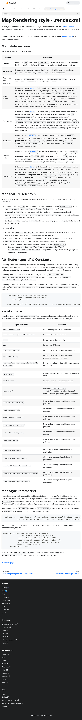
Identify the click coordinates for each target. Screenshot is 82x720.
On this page (7, 14)
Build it (4, 606)
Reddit (5, 630)
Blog (3, 694)
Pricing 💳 (5, 588)
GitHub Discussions (9, 624)
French (5, 657)
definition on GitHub (68, 27)
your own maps (67, 36)
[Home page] (3, 8)
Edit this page (8, 563)
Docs (3, 594)
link (28, 29)
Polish (5, 670)
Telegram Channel (9, 640)
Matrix (5, 643)
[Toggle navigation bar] (3, 2)
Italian (5, 664)
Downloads (6, 603)
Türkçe (5, 682)
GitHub (5, 697)
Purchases (5, 597)
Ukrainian (6, 667)
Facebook (6, 633)
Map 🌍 (4, 591)
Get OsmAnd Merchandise (12, 703)
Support (4, 706)
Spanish (5, 673)
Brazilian (6, 676)
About (4, 613)
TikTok (5, 637)
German (5, 661)
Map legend (6, 600)
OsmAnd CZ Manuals (10, 700)
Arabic (5, 679)
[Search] (73, 3)
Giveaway (5, 610)
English (5, 654)
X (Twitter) (6, 627)
